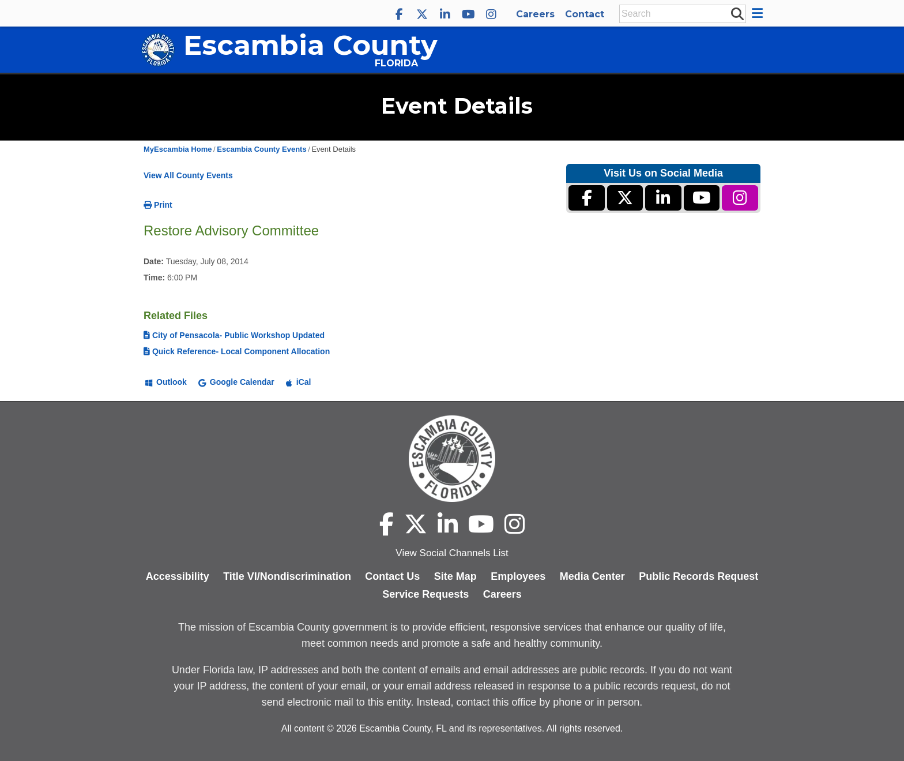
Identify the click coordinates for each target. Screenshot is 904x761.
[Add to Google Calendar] (236, 381)
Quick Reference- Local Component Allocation (237, 351)
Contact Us (392, 576)
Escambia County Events (261, 149)
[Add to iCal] (298, 381)
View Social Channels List (452, 553)
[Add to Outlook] (166, 381)
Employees (518, 576)
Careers (535, 14)
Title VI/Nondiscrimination (287, 576)
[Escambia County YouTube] (468, 14)
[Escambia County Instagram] (491, 14)
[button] (759, 13)
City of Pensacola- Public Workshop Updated (234, 335)
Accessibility (177, 576)
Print (158, 204)
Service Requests (425, 594)
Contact (584, 14)
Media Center (592, 576)
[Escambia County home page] (452, 458)
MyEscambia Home (178, 149)
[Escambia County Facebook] (399, 14)
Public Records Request (698, 576)
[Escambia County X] (422, 14)
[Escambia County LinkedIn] (445, 14)
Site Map (455, 576)
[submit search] (736, 13)
